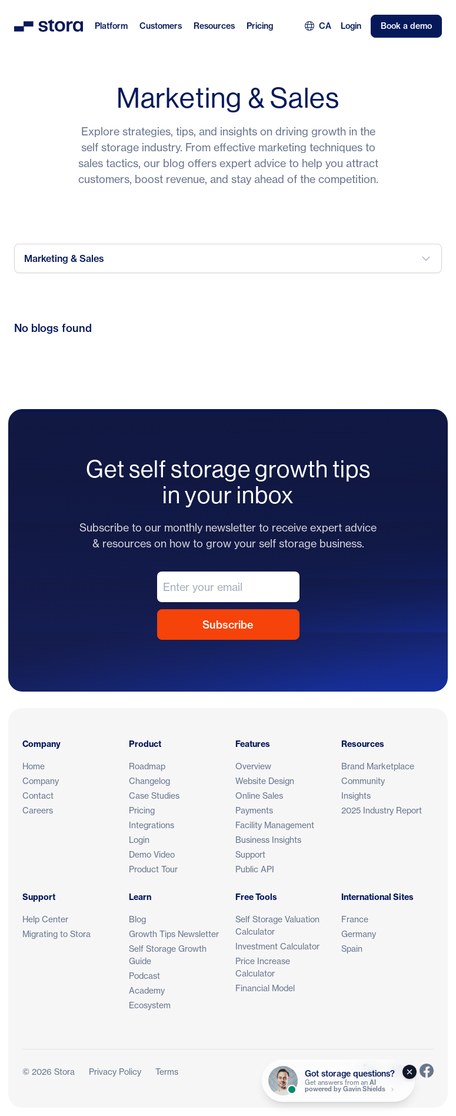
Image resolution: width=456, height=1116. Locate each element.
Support (250, 854)
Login (351, 26)
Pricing (260, 26)
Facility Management (274, 825)
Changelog (149, 781)
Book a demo (406, 26)
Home (33, 766)
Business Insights (268, 840)
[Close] (409, 1072)
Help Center (45, 919)
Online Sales (259, 795)
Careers (37, 810)
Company (40, 781)
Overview (253, 766)
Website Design (264, 781)
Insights (356, 795)
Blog (137, 919)
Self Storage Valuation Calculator (277, 925)
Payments (254, 810)
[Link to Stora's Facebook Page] (427, 1072)
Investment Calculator (277, 946)
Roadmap (147, 766)
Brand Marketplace (377, 766)
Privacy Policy (115, 1072)
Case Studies (154, 795)
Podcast (144, 976)
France (354, 919)
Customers (160, 26)
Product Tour (153, 869)
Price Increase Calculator (262, 967)
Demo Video (152, 854)
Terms (166, 1072)
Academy (147, 990)
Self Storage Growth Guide (168, 955)
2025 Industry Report (381, 810)
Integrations (151, 825)
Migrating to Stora (56, 934)
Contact (38, 795)
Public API (254, 869)
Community (363, 781)
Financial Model (265, 988)
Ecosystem (150, 1005)
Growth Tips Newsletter (174, 934)
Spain (351, 949)
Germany (358, 934)
